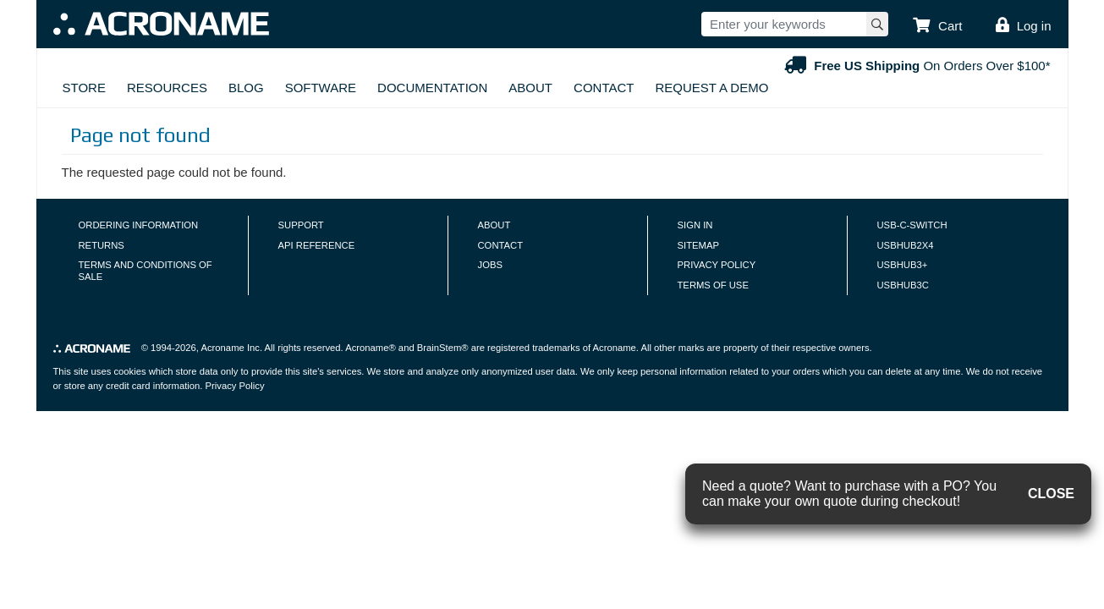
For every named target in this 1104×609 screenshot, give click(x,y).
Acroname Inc (229, 348)
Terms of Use (713, 285)
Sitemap (698, 245)
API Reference (316, 245)
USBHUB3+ (902, 265)
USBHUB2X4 (905, 245)
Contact (604, 87)
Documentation (432, 87)
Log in (1034, 26)
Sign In (695, 225)
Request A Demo (711, 87)
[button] (937, 26)
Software (320, 87)
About (530, 87)
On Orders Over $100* (915, 65)
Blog (246, 87)
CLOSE (1051, 493)
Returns (101, 245)
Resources (167, 87)
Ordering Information (139, 225)
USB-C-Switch (912, 225)
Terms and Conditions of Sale (145, 271)
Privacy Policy (717, 265)
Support (301, 225)
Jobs (490, 265)
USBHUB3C (903, 285)
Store (84, 87)
